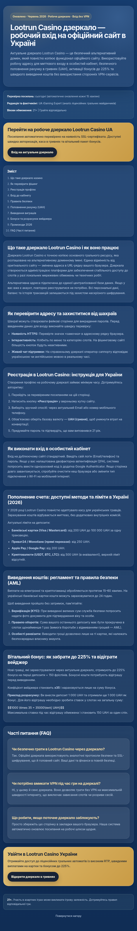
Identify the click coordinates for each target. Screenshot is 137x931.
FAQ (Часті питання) (22, 230)
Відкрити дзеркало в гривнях (33, 877)
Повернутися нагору (68, 915)
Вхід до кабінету (20, 195)
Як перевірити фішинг (24, 183)
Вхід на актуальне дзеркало (32, 152)
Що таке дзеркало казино (26, 178)
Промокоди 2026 (21, 224)
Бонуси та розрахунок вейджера (31, 218)
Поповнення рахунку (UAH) (27, 207)
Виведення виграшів (23, 213)
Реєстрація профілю (23, 189)
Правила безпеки (21, 201)
